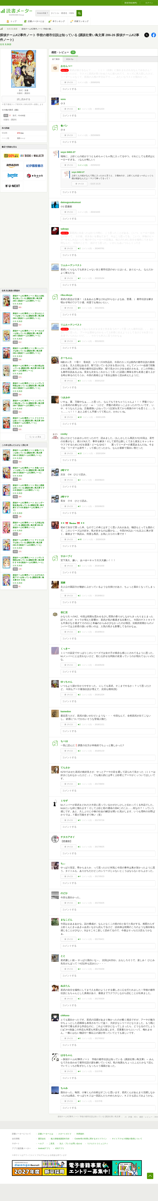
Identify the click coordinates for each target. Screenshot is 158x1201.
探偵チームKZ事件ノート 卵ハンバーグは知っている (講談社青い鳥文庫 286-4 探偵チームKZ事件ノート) (28, 350)
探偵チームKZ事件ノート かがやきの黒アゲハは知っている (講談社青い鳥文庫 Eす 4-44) (28, 577)
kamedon (66, 711)
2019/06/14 (99, 632)
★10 (80, 453)
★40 (80, 539)
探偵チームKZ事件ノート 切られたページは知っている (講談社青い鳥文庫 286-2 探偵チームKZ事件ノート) (28, 315)
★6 (79, 308)
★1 (79, 847)
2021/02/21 (99, 341)
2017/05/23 (99, 876)
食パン (64, 125)
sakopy (65, 228)
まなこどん (66, 919)
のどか (64, 893)
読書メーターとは (45, 1134)
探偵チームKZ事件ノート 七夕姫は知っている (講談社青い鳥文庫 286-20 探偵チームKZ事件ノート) (28, 525)
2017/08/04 (99, 784)
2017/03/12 (99, 1038)
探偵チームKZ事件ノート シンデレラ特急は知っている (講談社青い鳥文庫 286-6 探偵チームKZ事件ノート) (28, 385)
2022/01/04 (99, 278)
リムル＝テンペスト (71, 265)
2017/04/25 (99, 903)
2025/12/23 (99, 109)
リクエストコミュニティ (97, 1143)
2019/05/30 (99, 665)
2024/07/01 (99, 248)
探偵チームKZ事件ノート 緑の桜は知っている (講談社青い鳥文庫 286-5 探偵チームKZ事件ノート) (28, 368)
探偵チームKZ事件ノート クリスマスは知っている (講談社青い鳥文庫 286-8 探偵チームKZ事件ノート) (29, 420)
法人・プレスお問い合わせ (70, 1143)
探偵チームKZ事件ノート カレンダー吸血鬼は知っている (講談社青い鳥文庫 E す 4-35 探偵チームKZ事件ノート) (28, 506)
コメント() (82, 82)
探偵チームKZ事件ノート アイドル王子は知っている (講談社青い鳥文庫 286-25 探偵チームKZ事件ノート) (28, 542)
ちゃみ (64, 1088)
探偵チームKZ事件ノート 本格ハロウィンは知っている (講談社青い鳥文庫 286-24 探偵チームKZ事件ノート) (28, 470)
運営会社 (42, 1139)
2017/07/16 (99, 820)
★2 (79, 109)
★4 (79, 784)
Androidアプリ (44, 1148)
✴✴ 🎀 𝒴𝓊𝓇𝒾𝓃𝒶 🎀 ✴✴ (73, 523)
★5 (79, 665)
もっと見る (35, 437)
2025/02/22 (95, 165)
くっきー (65, 648)
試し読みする (23, 99)
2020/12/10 (99, 381)
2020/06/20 (99, 506)
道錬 (63, 582)
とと (63, 956)
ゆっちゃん (66, 681)
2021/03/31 (99, 308)
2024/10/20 (95, 212)
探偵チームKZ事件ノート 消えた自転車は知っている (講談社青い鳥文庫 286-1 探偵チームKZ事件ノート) (28, 298)
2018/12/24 (99, 695)
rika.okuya (66, 295)
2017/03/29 (99, 999)
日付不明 (98, 1071)
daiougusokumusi (71, 202)
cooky (64, 434)
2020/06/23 (99, 480)
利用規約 (80, 1134)
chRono (65, 1015)
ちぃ (63, 863)
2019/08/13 (99, 596)
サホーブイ (66, 556)
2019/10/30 (99, 566)
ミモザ (64, 800)
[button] (79, 13)
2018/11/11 (99, 724)
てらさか (65, 767)
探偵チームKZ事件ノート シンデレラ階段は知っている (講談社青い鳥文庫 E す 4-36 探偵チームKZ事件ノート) (28, 560)
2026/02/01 (95, 82)
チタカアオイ (68, 837)
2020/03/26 (100, 539)
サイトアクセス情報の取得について (127, 1139)
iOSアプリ (59, 1148)
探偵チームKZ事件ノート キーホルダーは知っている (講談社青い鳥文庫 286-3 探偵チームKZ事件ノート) (28, 333)
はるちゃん (66, 1055)
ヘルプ (41, 1143)
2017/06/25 (99, 847)
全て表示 (56, 59)
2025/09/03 (95, 135)
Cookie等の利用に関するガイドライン (91, 1139)
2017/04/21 (99, 939)
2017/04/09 (99, 969)
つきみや (65, 397)
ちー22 (64, 741)
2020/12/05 (100, 417)
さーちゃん (66, 358)
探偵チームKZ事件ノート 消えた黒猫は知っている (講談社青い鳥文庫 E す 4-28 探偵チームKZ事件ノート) (29, 487)
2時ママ (65, 470)
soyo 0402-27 (68, 152)
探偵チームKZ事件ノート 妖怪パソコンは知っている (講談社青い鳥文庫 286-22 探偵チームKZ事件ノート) (28, 452)
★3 (79, 381)
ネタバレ (70, 59)
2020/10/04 (100, 453)
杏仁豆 (64, 612)
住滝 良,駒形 (12, 29)
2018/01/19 (99, 751)
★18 (80, 417)
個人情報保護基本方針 (60, 1139)
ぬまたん (65, 985)
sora (63, 99)
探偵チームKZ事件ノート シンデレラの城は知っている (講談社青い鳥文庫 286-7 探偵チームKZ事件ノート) (28, 403)
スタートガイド (64, 1134)
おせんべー (66, 66)
